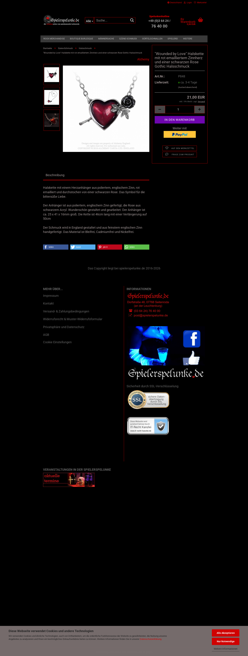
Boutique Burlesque (81, 38)
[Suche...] (89, 20)
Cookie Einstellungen (57, 342)
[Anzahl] (179, 109)
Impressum (51, 295)
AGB (46, 335)
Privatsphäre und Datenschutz (63, 327)
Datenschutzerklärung (150, 639)
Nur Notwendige (226, 641)
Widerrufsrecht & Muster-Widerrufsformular (72, 319)
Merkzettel (200, 2)
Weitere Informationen (225, 648)
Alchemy (143, 59)
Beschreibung (55, 175)
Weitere (187, 38)
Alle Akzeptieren (226, 633)
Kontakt (48, 303)
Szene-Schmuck (128, 38)
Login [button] (188, 2)
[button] (174, 2)
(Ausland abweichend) (187, 87)
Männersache (106, 38)
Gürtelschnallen (152, 38)
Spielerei (173, 38)
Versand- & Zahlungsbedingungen (66, 311)
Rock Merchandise (54, 38)
